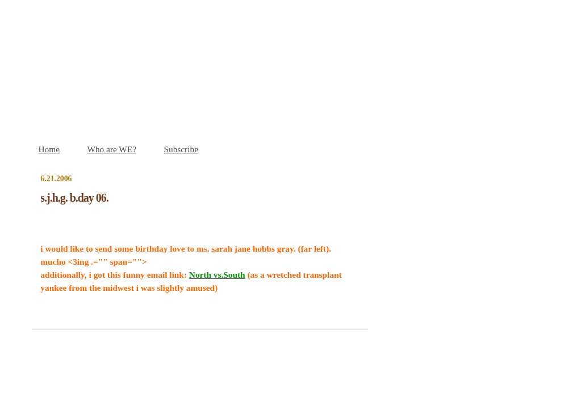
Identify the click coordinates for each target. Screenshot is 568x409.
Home (49, 149)
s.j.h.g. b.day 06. (74, 197)
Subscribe (181, 149)
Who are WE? (111, 149)
